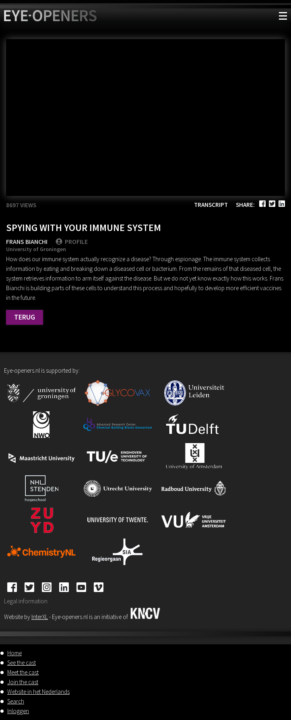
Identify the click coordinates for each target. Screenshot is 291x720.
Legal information (25, 601)
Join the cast (22, 682)
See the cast (21, 662)
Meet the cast (23, 672)
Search (15, 701)
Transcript (211, 204)
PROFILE (72, 241)
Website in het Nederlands (38, 691)
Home (14, 653)
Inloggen (18, 711)
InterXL (39, 617)
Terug (24, 317)
